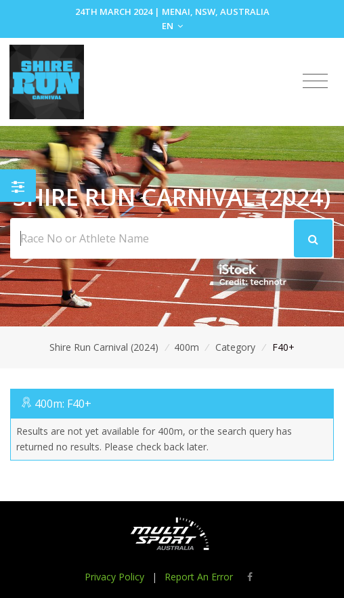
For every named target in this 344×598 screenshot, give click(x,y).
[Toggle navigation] (315, 81)
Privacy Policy (114, 576)
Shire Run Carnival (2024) (103, 347)
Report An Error (199, 576)
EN (172, 26)
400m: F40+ (63, 403)
